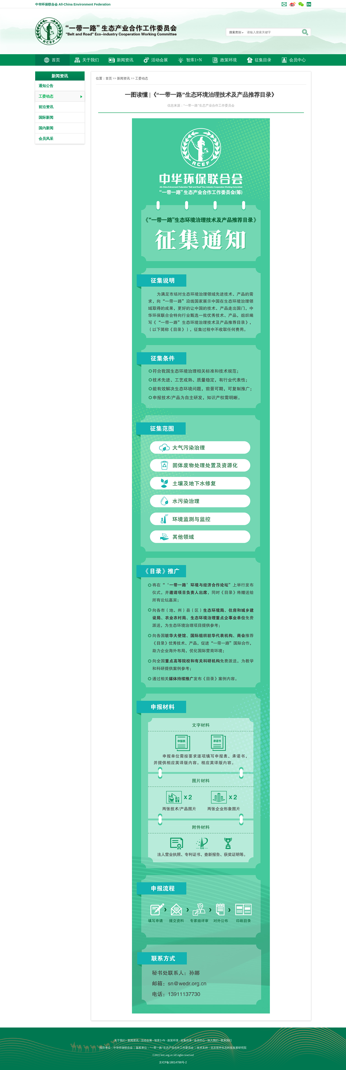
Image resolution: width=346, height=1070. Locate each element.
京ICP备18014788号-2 (173, 1062)
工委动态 (46, 96)
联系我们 (226, 1040)
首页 (56, 60)
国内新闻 (46, 128)
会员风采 (46, 139)
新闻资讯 (125, 60)
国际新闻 (46, 117)
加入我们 (212, 1040)
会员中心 (297, 60)
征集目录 (263, 60)
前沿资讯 (46, 107)
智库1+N (194, 60)
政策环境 (228, 60)
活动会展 (159, 60)
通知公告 (46, 86)
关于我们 (90, 60)
